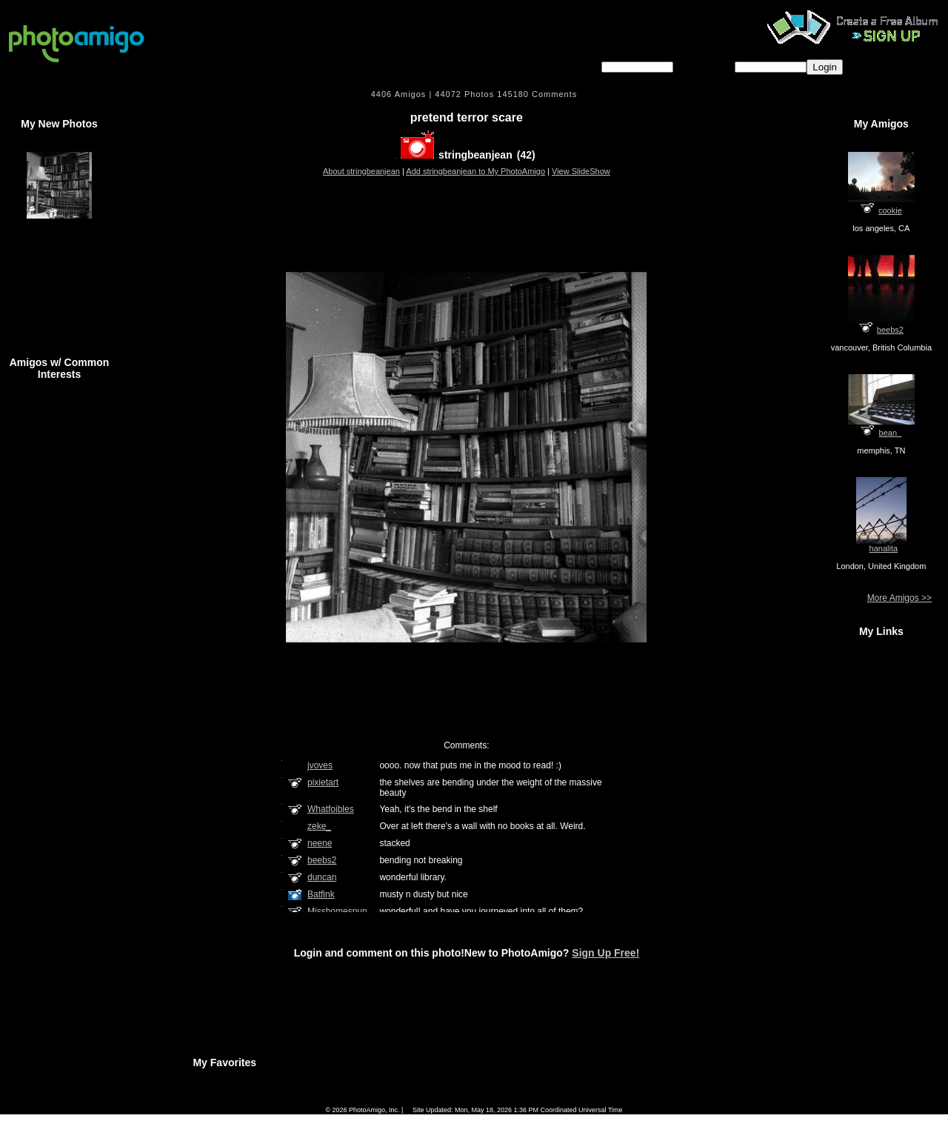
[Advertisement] (466, 217)
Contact (551, 1100)
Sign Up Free (595, 1100)
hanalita (883, 548)
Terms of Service (471, 1100)
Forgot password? (890, 66)
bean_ (890, 432)
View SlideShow (581, 171)
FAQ (373, 1100)
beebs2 (890, 329)
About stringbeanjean (361, 171)
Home (343, 1100)
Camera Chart (414, 1100)
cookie (890, 210)
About (517, 1100)
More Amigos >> (899, 598)
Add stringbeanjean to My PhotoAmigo (475, 171)
